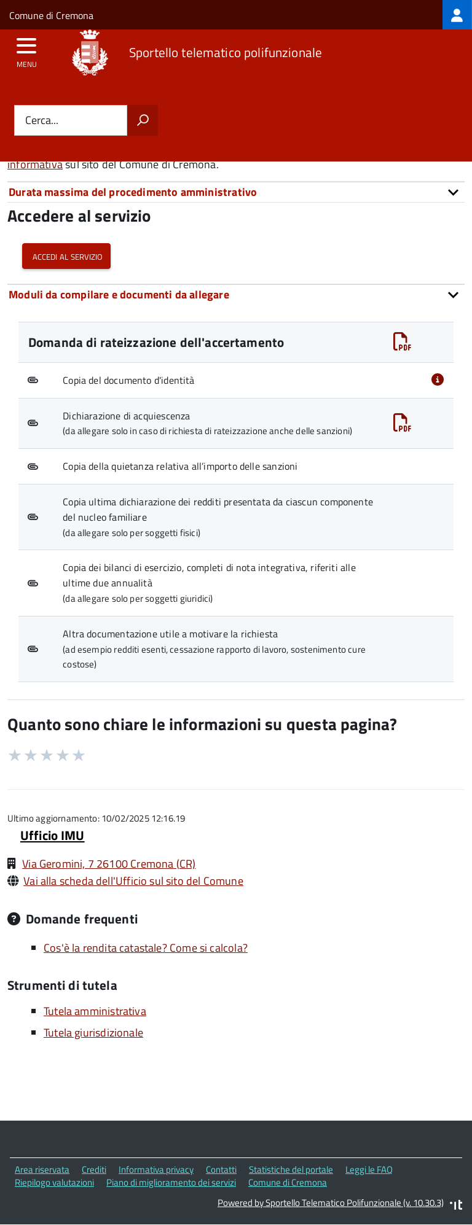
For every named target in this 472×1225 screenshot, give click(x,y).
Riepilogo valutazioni (54, 1182)
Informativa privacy (156, 1169)
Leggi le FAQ (369, 1169)
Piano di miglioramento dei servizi (171, 1182)
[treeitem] (457, 14)
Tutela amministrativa (95, 1011)
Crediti (94, 1169)
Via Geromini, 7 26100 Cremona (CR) (108, 863)
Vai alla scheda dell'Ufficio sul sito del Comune (133, 881)
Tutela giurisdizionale (93, 1032)
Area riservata (42, 1169)
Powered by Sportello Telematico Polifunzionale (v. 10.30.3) (331, 1203)
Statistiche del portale (291, 1169)
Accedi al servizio (66, 255)
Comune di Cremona (51, 15)
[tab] (236, 192)
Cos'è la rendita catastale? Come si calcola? (146, 947)
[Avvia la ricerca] (142, 120)
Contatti (221, 1169)
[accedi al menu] (27, 50)
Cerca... (41, 120)
